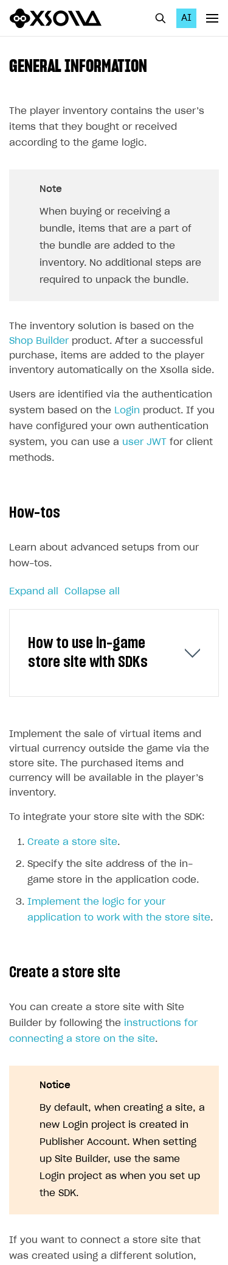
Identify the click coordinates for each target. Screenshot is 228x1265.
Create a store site (72, 842)
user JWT (144, 442)
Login (127, 410)
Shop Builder (39, 341)
